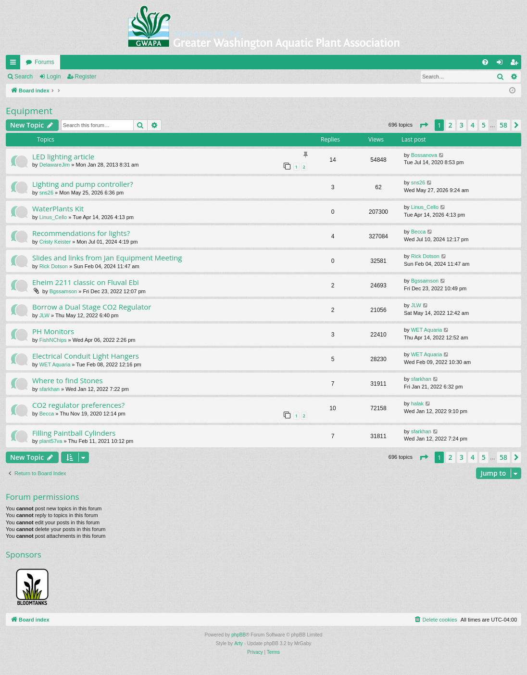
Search (23, 76)
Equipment (29, 110)
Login (54, 76)
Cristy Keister (55, 242)
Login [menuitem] (502, 64)
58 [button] (503, 125)
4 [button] (473, 125)
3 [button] (462, 125)
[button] (423, 125)
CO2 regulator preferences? (78, 405)
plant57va (51, 441)
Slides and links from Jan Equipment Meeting (107, 257)
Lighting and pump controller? (82, 184)
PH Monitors (53, 331)
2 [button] (450, 125)
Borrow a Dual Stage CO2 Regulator (91, 307)
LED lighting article (63, 156)
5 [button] (484, 125)
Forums (44, 62)
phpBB (238, 634)
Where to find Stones (67, 380)
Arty (238, 643)
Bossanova (424, 155)
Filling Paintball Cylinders (73, 433)
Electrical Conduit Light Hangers (85, 356)
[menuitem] (485, 62)
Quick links (15, 64)
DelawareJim (54, 165)
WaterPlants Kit (58, 208)
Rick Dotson (53, 266)
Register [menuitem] (516, 64)
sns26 (46, 192)
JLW (44, 315)
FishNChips (53, 340)
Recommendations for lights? (81, 233)
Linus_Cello (53, 217)
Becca (418, 231)
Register (86, 76)
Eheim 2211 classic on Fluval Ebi (85, 282)
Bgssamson (63, 291)
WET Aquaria (426, 330)
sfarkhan (49, 389)
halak (417, 403)
